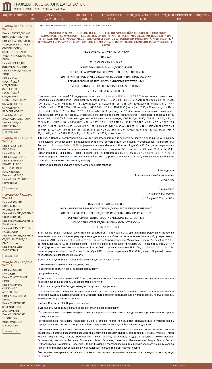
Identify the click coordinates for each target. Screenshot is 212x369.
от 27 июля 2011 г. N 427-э (157, 152)
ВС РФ (33, 17)
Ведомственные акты (111, 17)
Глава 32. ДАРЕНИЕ (13, 156)
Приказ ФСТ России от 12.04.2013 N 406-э (92, 25)
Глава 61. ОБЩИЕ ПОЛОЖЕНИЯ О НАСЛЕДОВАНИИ (12, 206)
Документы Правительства (53, 17)
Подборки (202, 15)
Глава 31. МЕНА (11, 153)
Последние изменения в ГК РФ (142, 17)
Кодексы (8, 15)
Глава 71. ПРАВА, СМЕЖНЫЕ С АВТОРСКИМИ (12, 288)
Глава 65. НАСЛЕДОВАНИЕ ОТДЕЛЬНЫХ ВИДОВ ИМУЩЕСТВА (17, 239)
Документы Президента (84, 17)
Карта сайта (179, 365)
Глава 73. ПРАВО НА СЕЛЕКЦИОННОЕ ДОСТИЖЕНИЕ (13, 307)
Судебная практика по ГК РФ (177, 17)
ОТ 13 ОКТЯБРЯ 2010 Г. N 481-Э (106, 227)
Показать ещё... (11, 132)
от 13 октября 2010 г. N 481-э (64, 145)
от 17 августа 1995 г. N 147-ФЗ (119, 96)
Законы (22, 15)
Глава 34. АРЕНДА (12, 175)
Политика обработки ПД (32, 365)
